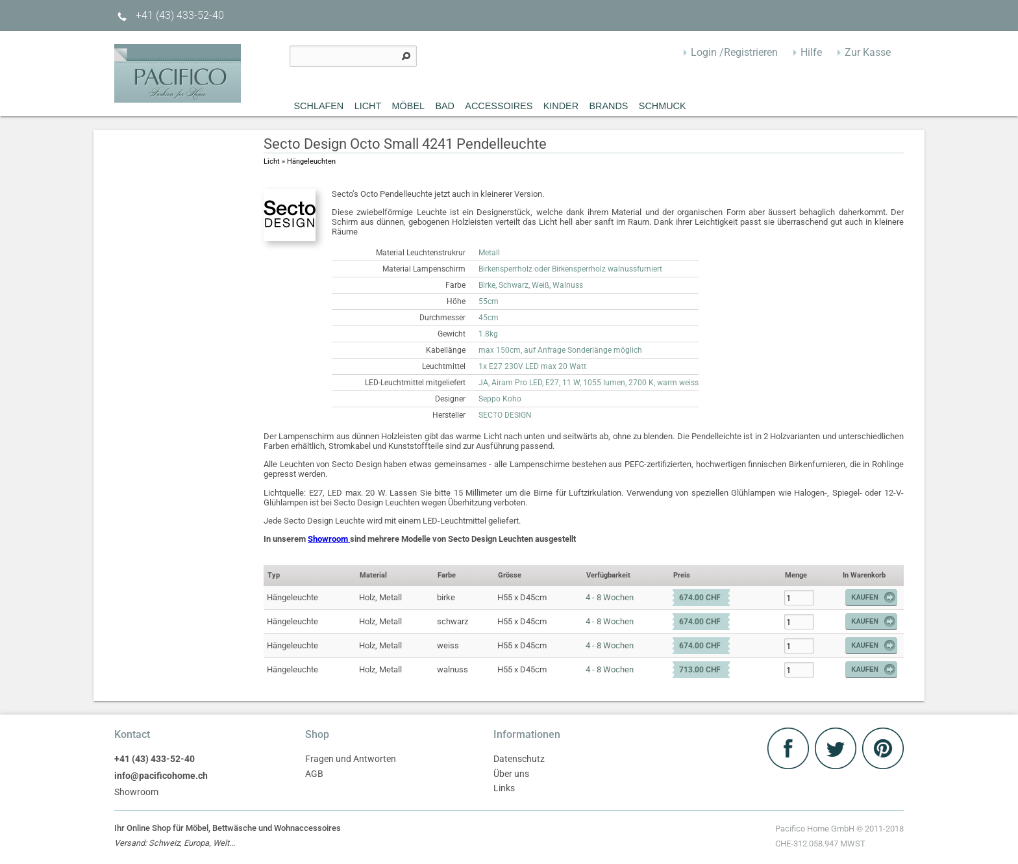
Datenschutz (519, 759)
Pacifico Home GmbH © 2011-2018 (839, 837)
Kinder (560, 106)
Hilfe (811, 52)
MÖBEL (408, 106)
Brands (608, 106)
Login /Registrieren (734, 52)
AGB (314, 774)
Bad (444, 106)
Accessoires (498, 106)
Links (504, 788)
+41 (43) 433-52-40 (169, 15)
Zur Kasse (868, 52)
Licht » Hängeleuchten (300, 161)
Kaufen (874, 597)
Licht (368, 106)
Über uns (511, 774)
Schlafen (319, 106)
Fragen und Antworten (350, 759)
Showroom (329, 539)
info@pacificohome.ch (161, 775)
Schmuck (662, 106)
